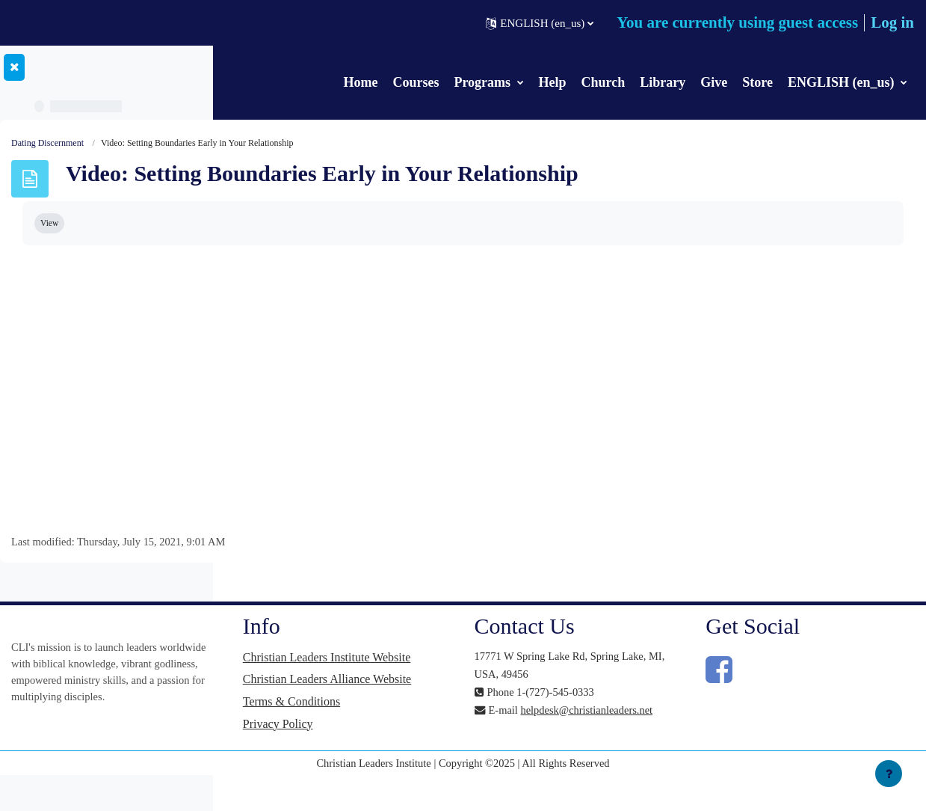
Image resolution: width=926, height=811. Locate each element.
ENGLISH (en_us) (843, 82)
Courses (415, 82)
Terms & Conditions (460, 733)
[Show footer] (888, 773)
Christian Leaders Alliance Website (476, 703)
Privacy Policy (447, 756)
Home (360, 82)
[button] (539, 23)
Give (713, 82)
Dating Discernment (272, 143)
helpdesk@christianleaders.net (655, 729)
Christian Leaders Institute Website (475, 666)
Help (553, 82)
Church (603, 82)
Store (757, 82)
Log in (892, 22)
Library (662, 82)
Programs (483, 82)
